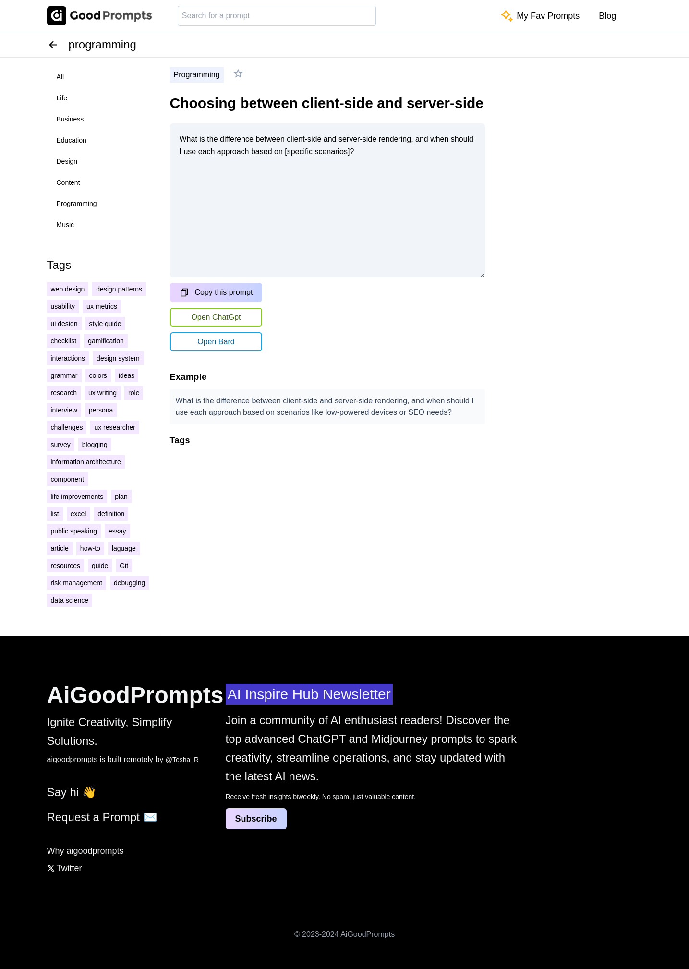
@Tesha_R (182, 759)
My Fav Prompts (540, 16)
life (62, 98)
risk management (76, 583)
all (60, 77)
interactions (68, 358)
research (64, 393)
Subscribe (256, 819)
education (71, 140)
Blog (607, 16)
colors (98, 375)
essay (117, 531)
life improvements (77, 496)
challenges (67, 427)
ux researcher (114, 427)
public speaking (74, 531)
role (133, 393)
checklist (64, 341)
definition (110, 514)
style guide (105, 323)
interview (64, 410)
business (70, 119)
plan (121, 496)
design (67, 161)
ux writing (102, 393)
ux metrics (101, 306)
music (65, 225)
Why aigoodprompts (85, 851)
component (67, 479)
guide (100, 565)
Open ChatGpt (216, 317)
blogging (95, 444)
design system (118, 358)
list (55, 514)
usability (63, 306)
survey (61, 444)
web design (68, 289)
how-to (90, 548)
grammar (64, 375)
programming (77, 203)
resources (65, 565)
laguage (124, 548)
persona (101, 410)
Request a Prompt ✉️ (102, 817)
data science (70, 600)
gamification (106, 341)
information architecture (86, 462)
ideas (126, 375)
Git (124, 565)
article (60, 548)
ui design (64, 323)
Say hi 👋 (72, 792)
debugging (129, 583)
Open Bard (215, 342)
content (68, 182)
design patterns (119, 289)
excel (78, 514)
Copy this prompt (216, 292)
